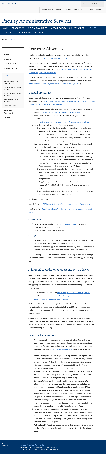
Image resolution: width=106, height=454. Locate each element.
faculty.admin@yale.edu (68, 224)
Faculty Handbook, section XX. (55, 58)
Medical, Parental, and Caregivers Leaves (11, 82)
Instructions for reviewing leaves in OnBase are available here (64, 122)
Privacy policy (40, 445)
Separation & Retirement (17, 33)
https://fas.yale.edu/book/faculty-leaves (73, 293)
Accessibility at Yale (27, 445)
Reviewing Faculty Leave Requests (12, 88)
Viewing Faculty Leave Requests (11, 100)
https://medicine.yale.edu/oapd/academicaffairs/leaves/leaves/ (54, 84)
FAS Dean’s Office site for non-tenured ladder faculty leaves (67, 204)
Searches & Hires (37, 28)
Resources (18, 28)
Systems (39, 33)
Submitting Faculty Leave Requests (12, 94)
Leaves (92, 28)
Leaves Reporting (10, 105)
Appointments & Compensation (68, 28)
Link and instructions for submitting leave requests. (61, 112)
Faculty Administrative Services (37, 21)
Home (5, 28)
